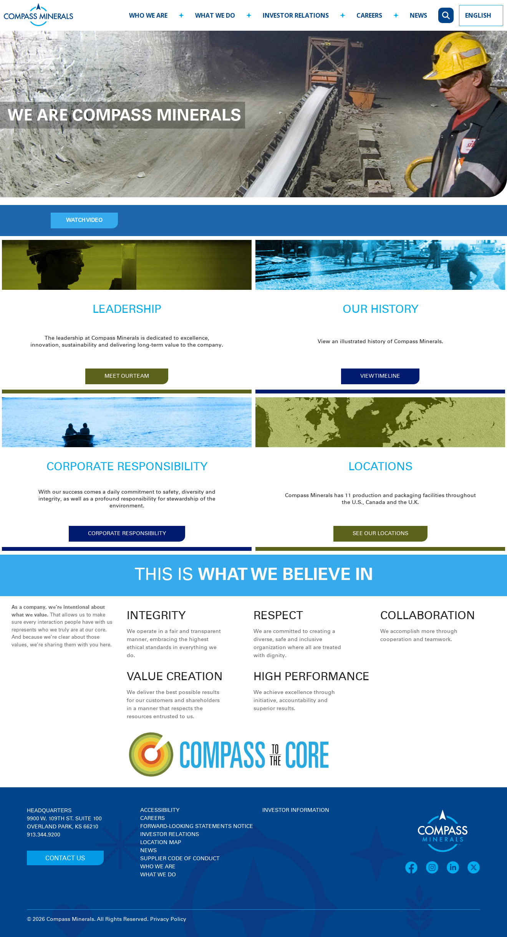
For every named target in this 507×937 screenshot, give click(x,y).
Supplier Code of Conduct (180, 858)
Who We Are (158, 866)
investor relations (296, 15)
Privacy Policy (168, 919)
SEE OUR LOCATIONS (380, 533)
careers (369, 15)
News (148, 850)
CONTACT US (65, 858)
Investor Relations (169, 834)
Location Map (160, 842)
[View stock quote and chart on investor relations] (297, 843)
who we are (148, 15)
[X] (473, 872)
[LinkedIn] (456, 872)
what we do (215, 15)
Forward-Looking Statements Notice (196, 826)
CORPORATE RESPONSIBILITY (127, 533)
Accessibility (159, 810)
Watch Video (84, 220)
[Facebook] (415, 872)
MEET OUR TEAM (126, 376)
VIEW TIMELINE (380, 376)
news (418, 15)
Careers (152, 818)
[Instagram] (436, 872)
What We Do (158, 875)
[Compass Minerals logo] (38, 15)
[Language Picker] (481, 15)
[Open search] (446, 15)
